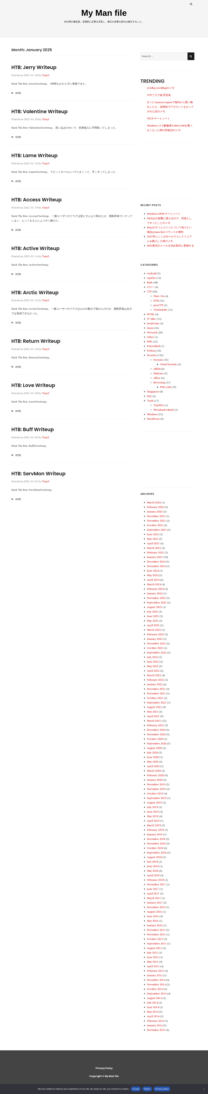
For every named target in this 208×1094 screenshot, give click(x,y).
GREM (157, 369)
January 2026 (154, 511)
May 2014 (152, 1011)
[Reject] (204, 1089)
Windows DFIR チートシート (163, 213)
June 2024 (153, 570)
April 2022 (153, 670)
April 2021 (153, 716)
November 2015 (156, 934)
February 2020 (155, 775)
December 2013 (156, 1030)
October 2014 (155, 989)
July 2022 (152, 657)
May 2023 (152, 620)
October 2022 (155, 648)
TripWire (158, 405)
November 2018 (156, 843)
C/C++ (150, 287)
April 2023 (153, 625)
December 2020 (156, 730)
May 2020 (152, 761)
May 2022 (152, 666)
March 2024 (154, 584)
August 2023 (154, 607)
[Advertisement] (167, 168)
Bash (149, 282)
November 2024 (156, 566)
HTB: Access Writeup (36, 199)
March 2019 (154, 825)
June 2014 (153, 1007)
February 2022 (155, 680)
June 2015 (153, 957)
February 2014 (155, 1021)
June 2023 (153, 616)
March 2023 (154, 630)
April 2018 (153, 875)
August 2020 (154, 748)
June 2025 (153, 534)
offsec (157, 378)
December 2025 (156, 516)
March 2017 (154, 898)
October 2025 (155, 525)
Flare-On (158, 296)
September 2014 (156, 993)
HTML (150, 314)
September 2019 (156, 798)
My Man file (104, 13)
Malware (158, 373)
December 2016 (156, 907)
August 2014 (154, 998)
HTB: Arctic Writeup (34, 292)
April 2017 (153, 893)
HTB (18, 93)
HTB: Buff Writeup (32, 429)
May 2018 (152, 871)
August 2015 (154, 948)
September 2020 (156, 743)
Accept (135, 1089)
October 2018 (155, 848)
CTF (149, 291)
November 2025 (156, 520)
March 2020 (154, 770)
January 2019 (154, 834)
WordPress (153, 419)
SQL (149, 396)
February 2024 (155, 589)
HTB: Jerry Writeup (33, 67)
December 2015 (156, 930)
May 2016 (152, 921)
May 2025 (152, 539)
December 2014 (156, 980)
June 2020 (153, 757)
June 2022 (153, 661)
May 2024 (152, 575)
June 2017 (153, 889)
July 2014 (152, 1002)
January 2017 (154, 902)
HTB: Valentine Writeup (39, 111)
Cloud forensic (168, 364)
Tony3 (45, 75)
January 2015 (154, 975)
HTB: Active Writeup (35, 248)
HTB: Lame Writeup (34, 155)
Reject (147, 1089)
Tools (150, 400)
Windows (152, 414)
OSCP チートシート (158, 118)
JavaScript (153, 323)
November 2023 (156, 598)
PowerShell (153, 346)
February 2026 (155, 507)
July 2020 (152, 752)
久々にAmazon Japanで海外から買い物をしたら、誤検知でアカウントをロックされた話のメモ (170, 106)
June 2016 (153, 916)
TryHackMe (160, 309)
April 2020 (153, 766)
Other (150, 337)
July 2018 (152, 861)
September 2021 (156, 702)
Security (152, 355)
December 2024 (156, 561)
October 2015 (155, 939)
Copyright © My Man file (104, 1076)
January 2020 (154, 780)
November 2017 (156, 884)
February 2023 (155, 634)
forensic (158, 359)
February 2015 (155, 971)
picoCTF (158, 305)
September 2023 (156, 602)
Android (151, 273)
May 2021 (152, 711)
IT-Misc (151, 319)
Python (151, 350)
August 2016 (154, 911)
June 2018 (153, 866)
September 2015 (156, 943)
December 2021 (156, 689)
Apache (151, 278)
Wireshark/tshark (163, 409)
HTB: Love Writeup (33, 385)
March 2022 (154, 675)
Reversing (159, 382)
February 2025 (155, 552)
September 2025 (156, 529)
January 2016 (154, 925)
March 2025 (154, 548)
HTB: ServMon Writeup (38, 473)
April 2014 (153, 1016)
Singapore (153, 391)
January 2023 (154, 639)
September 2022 (156, 652)
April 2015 (153, 966)
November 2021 (156, 693)
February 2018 (155, 880)
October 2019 (155, 793)
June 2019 (153, 811)
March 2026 (154, 502)
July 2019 (152, 807)
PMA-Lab (165, 387)
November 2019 (156, 789)
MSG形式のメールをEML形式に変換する (170, 245)
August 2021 (154, 707)
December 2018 (156, 839)
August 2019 (154, 802)
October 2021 (155, 698)
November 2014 (156, 984)
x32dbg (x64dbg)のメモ (160, 88)
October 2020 (155, 739)
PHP (149, 341)
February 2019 (155, 830)
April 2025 (153, 543)
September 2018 (156, 852)
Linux (150, 328)
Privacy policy (162, 1089)
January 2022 (154, 684)
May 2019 (152, 816)
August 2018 (154, 857)
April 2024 (153, 580)
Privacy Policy (104, 1068)
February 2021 (155, 725)
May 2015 (152, 961)
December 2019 (156, 784)
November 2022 (156, 643)
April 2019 (153, 820)
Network (152, 332)
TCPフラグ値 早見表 (159, 95)
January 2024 (154, 593)
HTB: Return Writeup (35, 341)
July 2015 (152, 952)
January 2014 (154, 1025)
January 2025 (154, 557)
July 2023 (152, 611)
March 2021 (154, 720)
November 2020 (156, 734)
